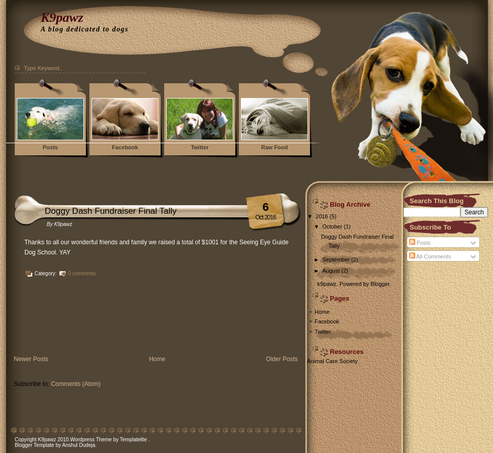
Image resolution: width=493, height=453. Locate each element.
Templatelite (134, 439)
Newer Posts (31, 359)
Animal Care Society (332, 361)
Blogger (380, 284)
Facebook (125, 147)
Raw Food (274, 147)
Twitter (199, 147)
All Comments (430, 256)
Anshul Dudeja (78, 445)
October (332, 226)
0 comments (82, 273)
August (331, 271)
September (336, 259)
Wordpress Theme (91, 439)
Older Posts (282, 359)
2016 (322, 216)
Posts (50, 147)
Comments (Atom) (75, 383)
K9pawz (62, 17)
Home (157, 359)
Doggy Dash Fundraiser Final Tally (111, 211)
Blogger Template (34, 445)
